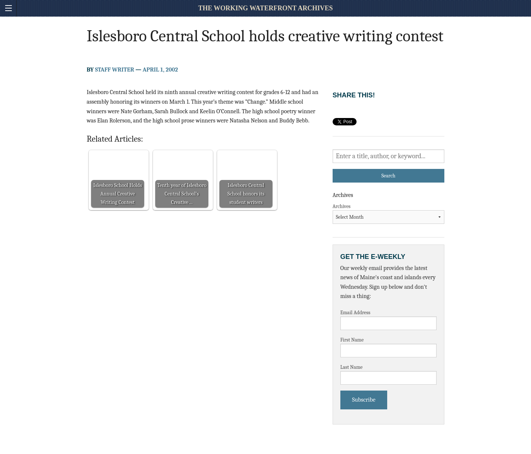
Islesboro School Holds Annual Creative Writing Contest (117, 193)
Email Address (355, 312)
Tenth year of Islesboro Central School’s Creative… (181, 193)
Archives (342, 206)
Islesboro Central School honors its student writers (246, 193)
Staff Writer (114, 69)
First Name (352, 340)
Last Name (351, 367)
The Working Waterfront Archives (265, 8)
